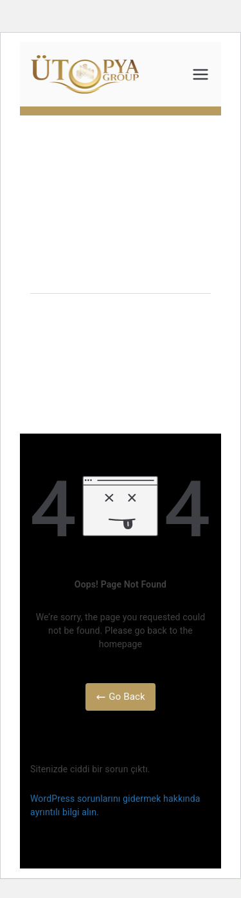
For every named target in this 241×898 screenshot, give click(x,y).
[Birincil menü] (200, 74)
